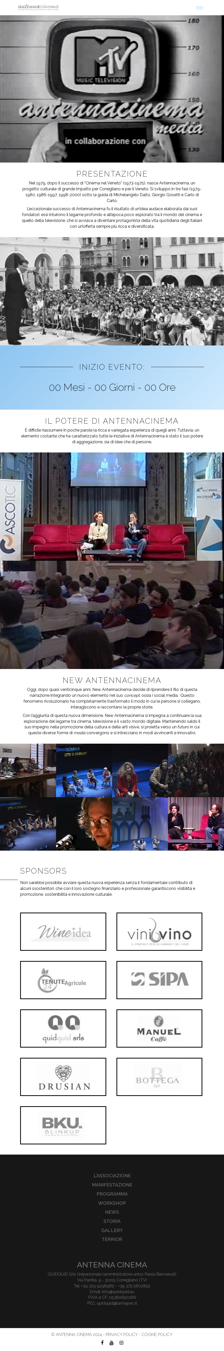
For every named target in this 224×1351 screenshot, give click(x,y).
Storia (112, 1221)
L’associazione (112, 1175)
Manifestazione (112, 1184)
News (112, 1212)
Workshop (112, 1203)
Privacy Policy (122, 1334)
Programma (112, 1194)
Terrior (112, 1239)
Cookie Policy (157, 1334)
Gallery (112, 1230)
